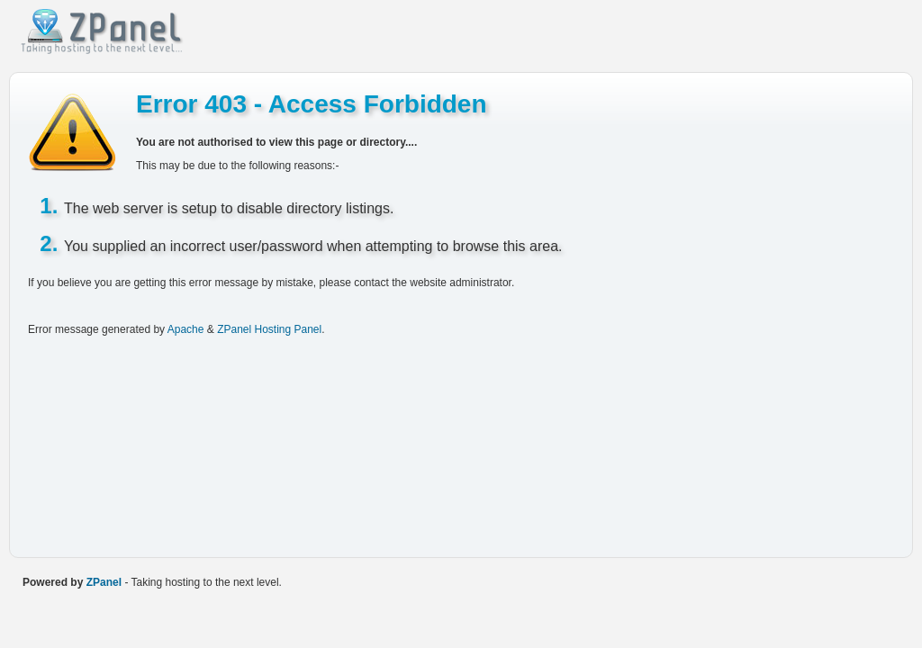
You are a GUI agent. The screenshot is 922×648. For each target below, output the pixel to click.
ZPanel (104, 582)
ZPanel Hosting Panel (269, 329)
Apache (185, 329)
